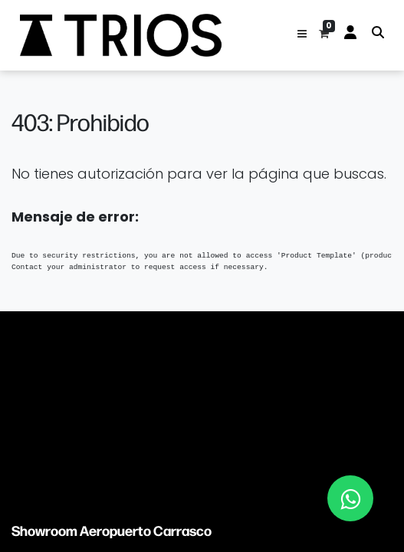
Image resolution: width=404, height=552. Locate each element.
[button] (302, 35)
